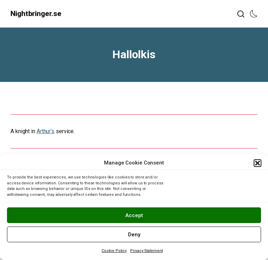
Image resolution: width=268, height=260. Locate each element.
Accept (134, 215)
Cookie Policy (114, 250)
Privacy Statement (146, 250)
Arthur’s (45, 131)
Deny (134, 234)
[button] (257, 163)
